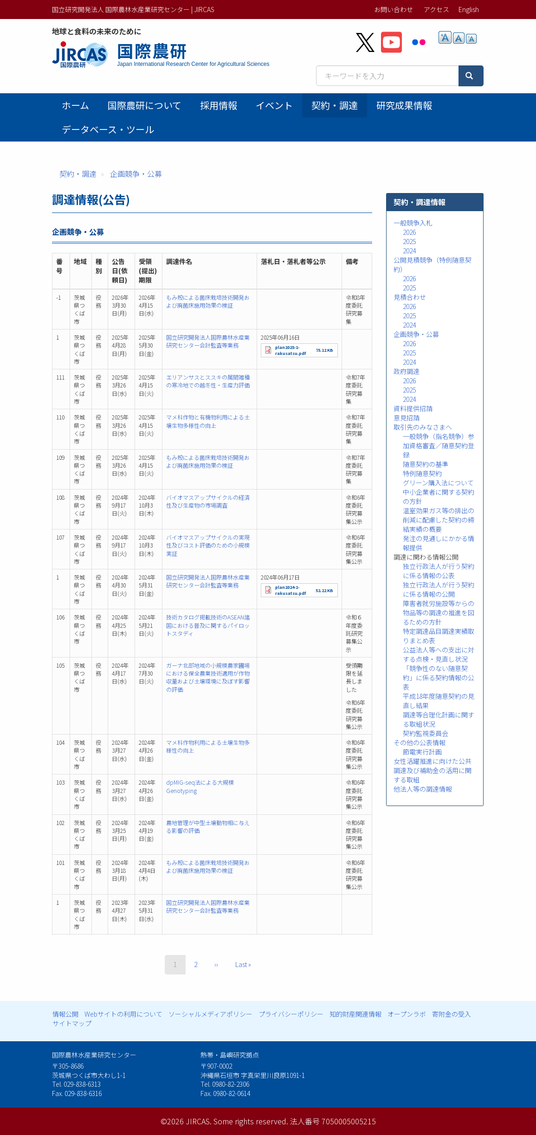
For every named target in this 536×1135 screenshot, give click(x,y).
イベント (274, 105)
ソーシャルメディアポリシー (210, 1014)
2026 (409, 232)
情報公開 (65, 1014)
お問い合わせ (393, 9)
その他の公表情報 (420, 742)
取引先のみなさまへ (423, 427)
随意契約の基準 (425, 464)
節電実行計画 (422, 751)
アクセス (436, 9)
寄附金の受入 (451, 1014)
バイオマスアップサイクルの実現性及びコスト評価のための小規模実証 (208, 545)
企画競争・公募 (136, 173)
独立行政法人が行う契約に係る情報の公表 (438, 570)
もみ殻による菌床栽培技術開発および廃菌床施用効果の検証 (208, 301)
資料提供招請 (413, 408)
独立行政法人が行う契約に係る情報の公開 (438, 589)
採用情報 (218, 105)
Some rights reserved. (250, 1121)
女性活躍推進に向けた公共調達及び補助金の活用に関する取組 (432, 770)
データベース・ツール (108, 129)
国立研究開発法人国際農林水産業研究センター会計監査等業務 (208, 341)
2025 (409, 241)
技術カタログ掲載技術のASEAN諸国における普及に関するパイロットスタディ (208, 625)
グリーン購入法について (438, 482)
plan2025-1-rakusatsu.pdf (290, 350)
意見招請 (407, 417)
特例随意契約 (422, 473)
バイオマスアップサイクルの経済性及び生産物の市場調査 (208, 501)
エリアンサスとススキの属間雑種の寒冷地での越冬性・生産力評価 (208, 381)
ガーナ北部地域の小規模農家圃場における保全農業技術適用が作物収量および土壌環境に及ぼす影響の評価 (208, 677)
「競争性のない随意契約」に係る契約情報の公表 (438, 677)
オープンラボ (406, 1014)
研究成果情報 (404, 105)
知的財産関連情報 (355, 1014)
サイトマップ (71, 1023)
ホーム (75, 105)
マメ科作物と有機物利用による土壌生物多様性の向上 (208, 421)
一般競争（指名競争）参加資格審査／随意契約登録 (438, 445)
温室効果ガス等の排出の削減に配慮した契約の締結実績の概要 (438, 520)
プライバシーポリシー (290, 1014)
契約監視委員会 (425, 733)
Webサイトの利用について (123, 1014)
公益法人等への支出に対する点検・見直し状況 (438, 654)
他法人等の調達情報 (423, 788)
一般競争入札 (413, 222)
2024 (409, 250)
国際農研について (144, 105)
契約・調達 (334, 105)
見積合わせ (410, 297)
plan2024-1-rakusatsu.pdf (290, 590)
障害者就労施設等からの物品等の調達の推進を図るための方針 (438, 612)
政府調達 (407, 371)
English (469, 9)
